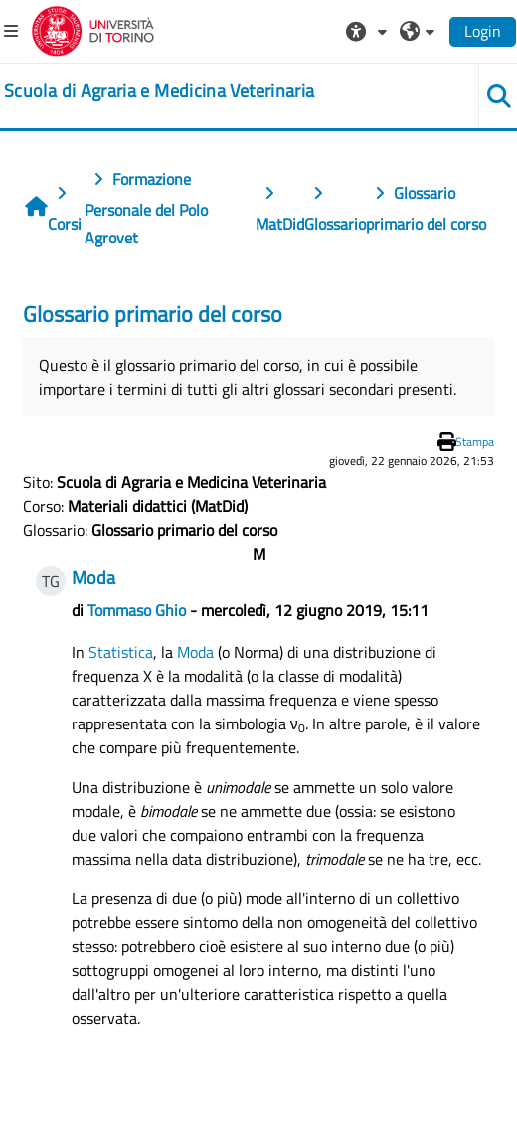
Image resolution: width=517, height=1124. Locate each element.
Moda (195, 652)
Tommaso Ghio (136, 610)
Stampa (474, 441)
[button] (369, 31)
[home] (159, 91)
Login (482, 31)
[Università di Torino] (93, 29)
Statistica (120, 652)
